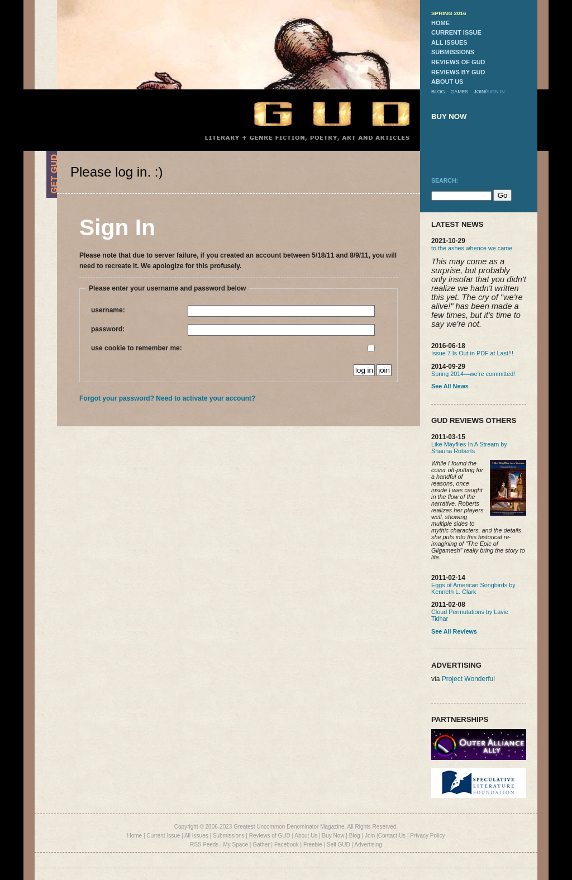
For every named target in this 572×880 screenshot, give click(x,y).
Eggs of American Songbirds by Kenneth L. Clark (473, 588)
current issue (456, 32)
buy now (449, 116)
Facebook (286, 844)
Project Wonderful (468, 679)
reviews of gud (458, 62)
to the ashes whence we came (471, 248)
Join (370, 836)
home (440, 23)
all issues (449, 42)
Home (134, 836)
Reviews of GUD (269, 836)
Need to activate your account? (205, 398)
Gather (261, 844)
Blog (354, 836)
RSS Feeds (204, 844)
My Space (235, 844)
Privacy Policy (427, 836)
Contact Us (392, 836)
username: (233, 311)
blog (438, 91)
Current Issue (163, 836)
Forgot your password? (116, 398)
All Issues (196, 836)
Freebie (312, 844)
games (459, 91)
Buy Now (333, 836)
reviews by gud (458, 72)
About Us (305, 836)
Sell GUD (338, 844)
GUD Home (322, 113)
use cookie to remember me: (233, 348)
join (479, 91)
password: (233, 330)
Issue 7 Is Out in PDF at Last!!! (472, 353)
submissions (452, 52)
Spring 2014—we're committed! (473, 373)
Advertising (368, 844)
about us (447, 81)
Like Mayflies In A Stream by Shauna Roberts (469, 447)
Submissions (229, 836)
